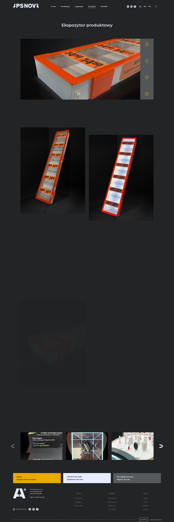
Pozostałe (112, 507)
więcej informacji (156, 519)
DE (149, 6)
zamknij (143, 519)
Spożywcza (112, 504)
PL (140, 6)
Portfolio (92, 6)
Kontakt (104, 6)
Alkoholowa (112, 496)
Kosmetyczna (112, 500)
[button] (161, 446)
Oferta (145, 507)
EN (145, 6)
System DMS (78, 504)
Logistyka (79, 6)
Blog (145, 496)
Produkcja (65, 6)
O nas (53, 6)
